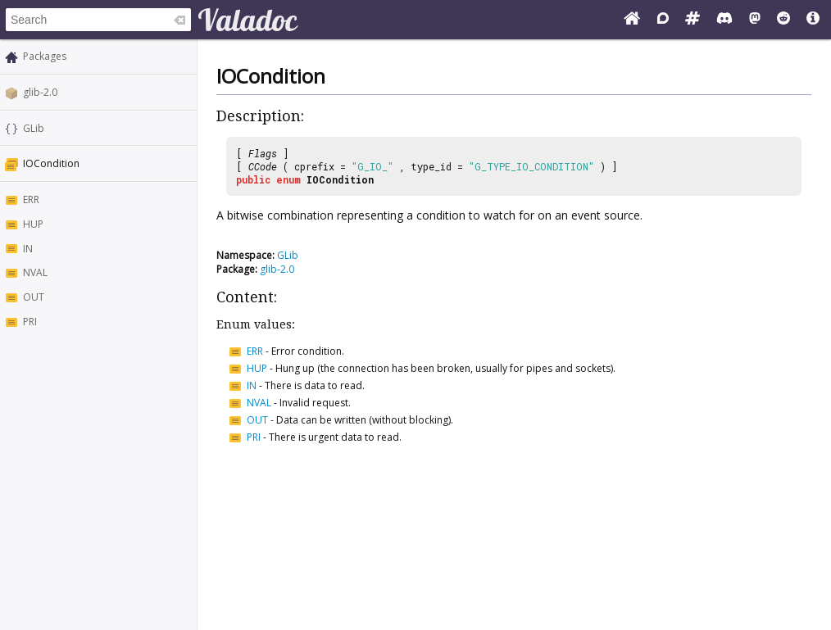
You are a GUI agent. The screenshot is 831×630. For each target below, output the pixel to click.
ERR (31, 199)
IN (28, 249)
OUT (33, 297)
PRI (30, 322)
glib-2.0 (40, 92)
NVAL (35, 272)
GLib (33, 128)
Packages (44, 56)
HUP (33, 224)
